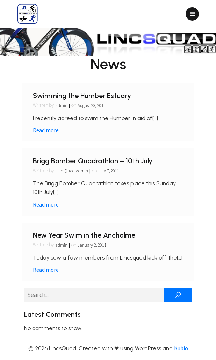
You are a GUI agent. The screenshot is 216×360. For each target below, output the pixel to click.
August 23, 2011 (92, 105)
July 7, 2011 (108, 171)
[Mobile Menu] (192, 14)
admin (61, 105)
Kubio (181, 348)
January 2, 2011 (92, 245)
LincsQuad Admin (71, 171)
